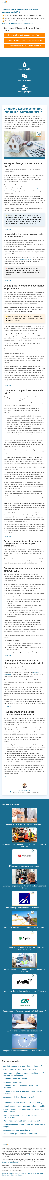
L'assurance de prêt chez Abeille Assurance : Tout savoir (24, 991)
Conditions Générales (20, 1173)
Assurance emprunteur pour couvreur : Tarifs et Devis (24, 928)
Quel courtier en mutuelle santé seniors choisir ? (21, 1121)
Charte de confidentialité (35, 1173)
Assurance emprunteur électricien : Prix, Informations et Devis (24, 887)
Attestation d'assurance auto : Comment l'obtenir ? (22, 1066)
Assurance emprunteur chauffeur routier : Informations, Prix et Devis (24, 970)
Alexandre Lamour (24, 790)
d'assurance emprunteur (25, 259)
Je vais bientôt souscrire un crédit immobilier (24, 46)
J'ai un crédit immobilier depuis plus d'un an (24, 35)
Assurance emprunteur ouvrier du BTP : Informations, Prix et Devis (24, 845)
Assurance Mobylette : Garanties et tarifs (19, 1097)
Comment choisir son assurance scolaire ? (19, 1070)
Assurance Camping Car (12, 1082)
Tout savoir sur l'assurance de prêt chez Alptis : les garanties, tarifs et (24, 948)
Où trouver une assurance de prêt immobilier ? (24, 1031)
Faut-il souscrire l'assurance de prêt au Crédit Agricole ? (24, 1011)
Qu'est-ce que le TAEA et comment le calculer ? (24, 824)
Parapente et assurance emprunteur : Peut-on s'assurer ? (24, 1051)
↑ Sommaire (7, 229)
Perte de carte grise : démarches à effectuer (20, 1134)
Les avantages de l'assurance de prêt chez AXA (24, 908)
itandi (4, 2)
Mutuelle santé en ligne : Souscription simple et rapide (24, 1106)
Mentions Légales (7, 1173)
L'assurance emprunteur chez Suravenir (24, 866)
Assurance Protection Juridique (15, 1079)
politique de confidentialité (10, 1162)
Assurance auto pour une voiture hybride (18, 1130)
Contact (20, 1175)
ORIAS (28, 1155)
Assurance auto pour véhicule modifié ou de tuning (22, 1103)
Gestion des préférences (9, 1175)
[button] (47, 2)
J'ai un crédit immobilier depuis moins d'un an (24, 40)
